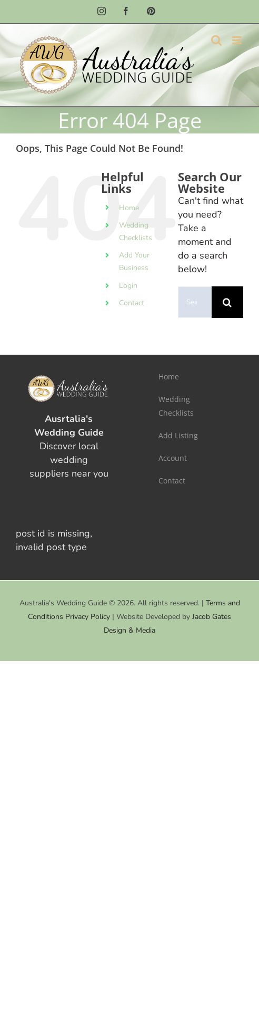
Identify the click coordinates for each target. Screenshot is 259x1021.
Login (128, 286)
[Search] (227, 302)
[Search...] (195, 302)
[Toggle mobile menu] (237, 40)
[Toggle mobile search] (216, 40)
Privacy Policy (87, 617)
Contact (131, 303)
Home (129, 208)
